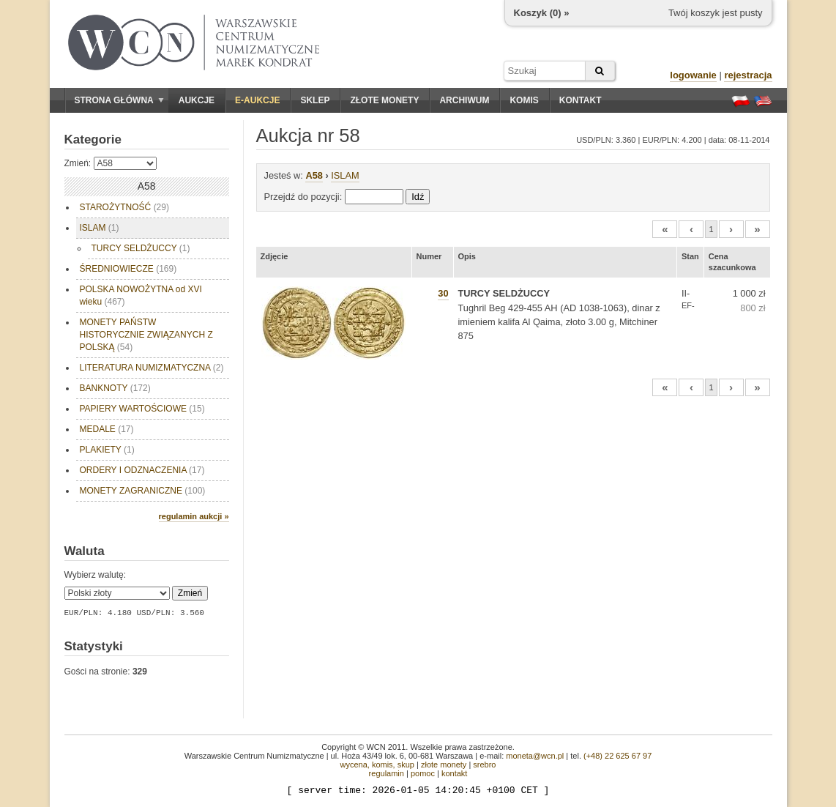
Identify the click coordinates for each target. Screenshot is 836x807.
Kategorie (93, 139)
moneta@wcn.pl (535, 755)
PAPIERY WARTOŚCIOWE (142, 409)
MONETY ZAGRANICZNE (143, 491)
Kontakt (580, 100)
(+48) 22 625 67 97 (617, 755)
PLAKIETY (107, 450)
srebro (484, 764)
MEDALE (107, 429)
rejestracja (748, 75)
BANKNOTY (115, 388)
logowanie (693, 75)
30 (443, 293)
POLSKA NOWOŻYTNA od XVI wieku (141, 295)
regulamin (386, 773)
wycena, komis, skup (377, 764)
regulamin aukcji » (194, 516)
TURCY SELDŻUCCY (141, 248)
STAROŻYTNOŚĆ (124, 207)
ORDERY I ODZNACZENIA (142, 470)
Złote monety (384, 100)
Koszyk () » (542, 12)
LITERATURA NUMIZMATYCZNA (152, 367)
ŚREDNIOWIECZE (128, 269)
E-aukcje (257, 100)
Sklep (314, 100)
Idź (417, 196)
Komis (524, 100)
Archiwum (464, 100)
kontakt (454, 773)
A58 (313, 175)
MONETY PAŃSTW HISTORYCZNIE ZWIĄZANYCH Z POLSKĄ (148, 334)
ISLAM (99, 228)
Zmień (190, 593)
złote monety (443, 764)
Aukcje (196, 100)
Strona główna (119, 100)
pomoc (423, 773)
